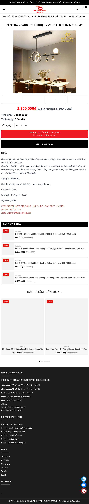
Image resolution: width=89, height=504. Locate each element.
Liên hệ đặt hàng (44, 144)
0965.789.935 (14, 393)
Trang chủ (5, 457)
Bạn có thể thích (12, 224)
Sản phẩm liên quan (44, 292)
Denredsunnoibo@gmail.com (19, 397)
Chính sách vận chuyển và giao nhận (16, 428)
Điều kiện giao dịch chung (12, 424)
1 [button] (39, 361)
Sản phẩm (5, 464)
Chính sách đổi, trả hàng (11, 435)
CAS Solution (75, 501)
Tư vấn (4, 471)
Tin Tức (4, 468)
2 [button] (42, 361)
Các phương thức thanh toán (13, 432)
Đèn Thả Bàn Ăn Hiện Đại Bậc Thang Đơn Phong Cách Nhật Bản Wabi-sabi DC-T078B (50, 248)
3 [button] (45, 361)
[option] (44, 61)
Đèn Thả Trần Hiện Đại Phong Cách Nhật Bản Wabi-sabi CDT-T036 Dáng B (45, 234)
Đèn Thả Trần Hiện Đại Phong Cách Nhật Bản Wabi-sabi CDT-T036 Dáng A (45, 263)
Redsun (18, 231)
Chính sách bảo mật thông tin (13, 443)
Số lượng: (6, 125)
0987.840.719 (27, 393)
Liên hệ (4, 475)
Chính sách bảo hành (10, 439)
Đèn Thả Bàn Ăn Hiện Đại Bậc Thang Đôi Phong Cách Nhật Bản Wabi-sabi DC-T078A (50, 278)
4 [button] (48, 361)
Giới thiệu (5, 460)
